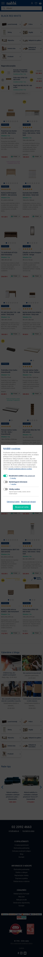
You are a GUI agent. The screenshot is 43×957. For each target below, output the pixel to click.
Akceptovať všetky (22, 507)
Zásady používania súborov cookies (20, 469)
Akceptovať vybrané (28, 502)
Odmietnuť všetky (13, 502)
